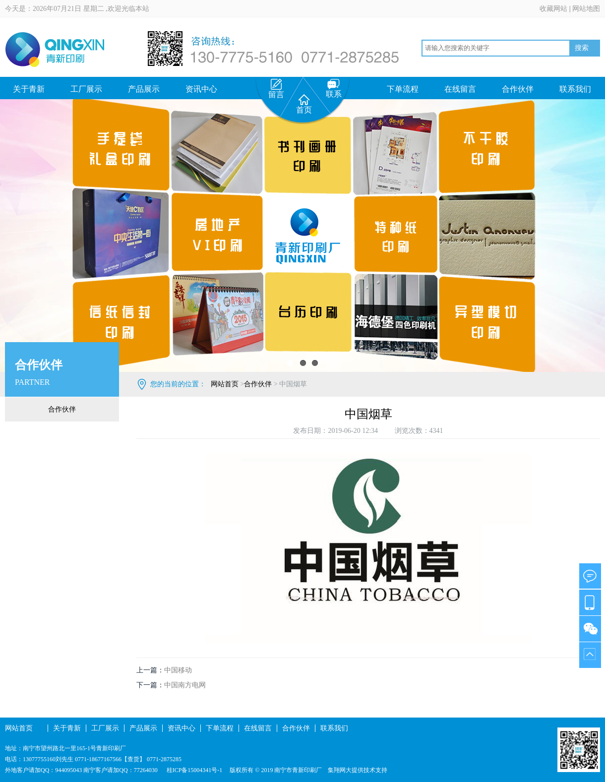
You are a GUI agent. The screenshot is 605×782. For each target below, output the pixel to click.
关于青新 (29, 89)
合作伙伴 (518, 89)
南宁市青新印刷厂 (298, 770)
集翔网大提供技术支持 (357, 770)
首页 (304, 104)
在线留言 (460, 89)
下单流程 (403, 89)
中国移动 (178, 670)
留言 (276, 89)
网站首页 (225, 384)
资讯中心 (201, 89)
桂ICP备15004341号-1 (194, 770)
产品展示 (144, 89)
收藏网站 (553, 8)
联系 (334, 88)
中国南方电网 (185, 685)
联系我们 (575, 89)
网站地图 (586, 8)
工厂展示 (86, 89)
